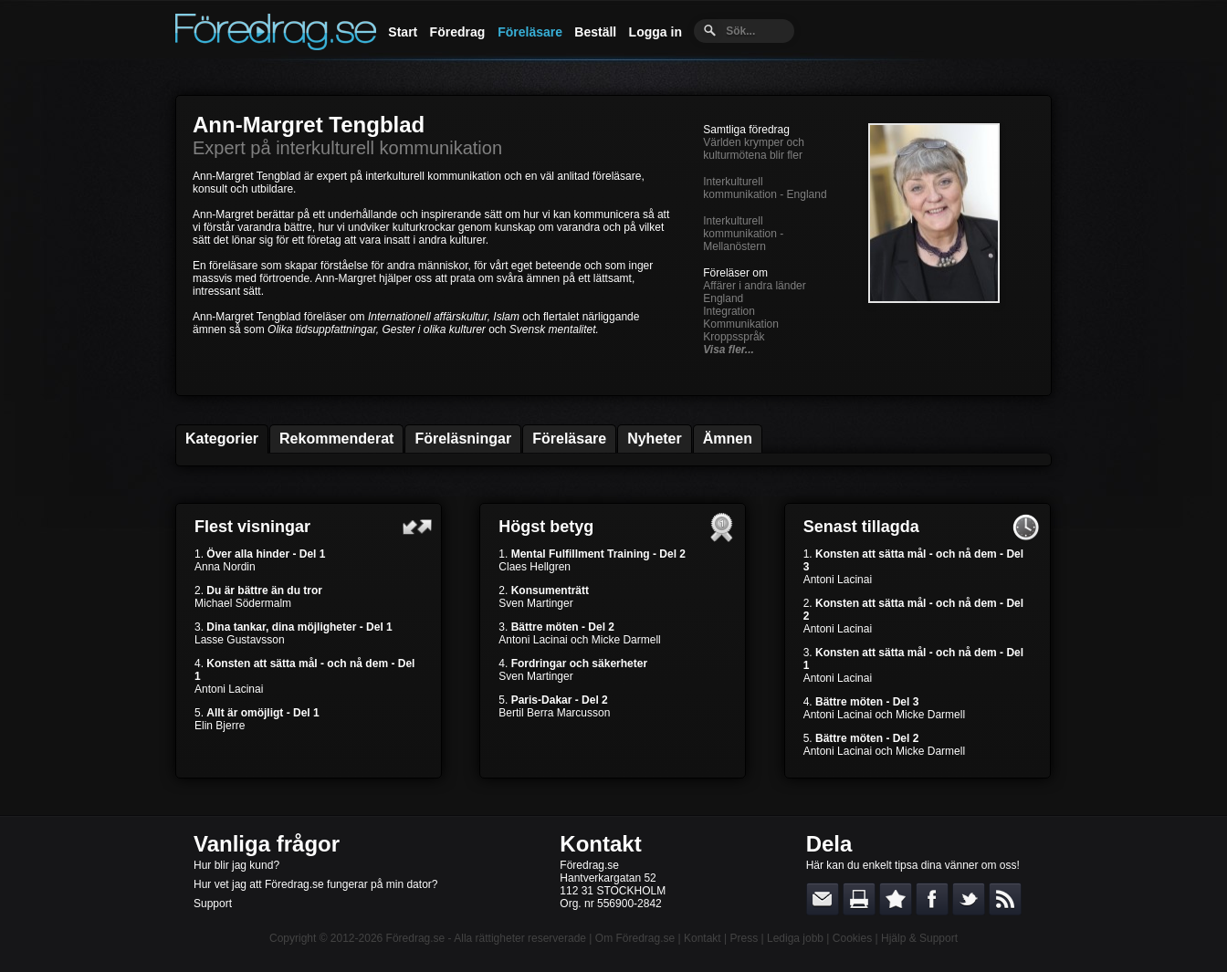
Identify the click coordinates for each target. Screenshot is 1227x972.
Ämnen (727, 438)
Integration (729, 311)
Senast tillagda (861, 526)
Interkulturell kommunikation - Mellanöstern (743, 233)
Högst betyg (545, 526)
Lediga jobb (795, 938)
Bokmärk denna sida (895, 899)
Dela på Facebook (932, 899)
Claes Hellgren (534, 566)
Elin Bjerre (219, 725)
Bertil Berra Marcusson (554, 712)
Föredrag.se (416, 938)
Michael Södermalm (242, 603)
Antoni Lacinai (228, 689)
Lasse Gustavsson (239, 639)
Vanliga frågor (267, 843)
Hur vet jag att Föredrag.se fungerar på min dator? (315, 884)
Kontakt (600, 843)
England (723, 298)
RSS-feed (1005, 899)
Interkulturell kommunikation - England (764, 188)
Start (402, 32)
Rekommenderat (336, 438)
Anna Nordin (225, 566)
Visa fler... (728, 349)
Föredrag (458, 32)
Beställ (595, 32)
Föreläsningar (462, 438)
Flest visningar (252, 526)
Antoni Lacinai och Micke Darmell (579, 639)
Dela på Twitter (968, 899)
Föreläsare (530, 32)
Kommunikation (741, 324)
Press (743, 938)
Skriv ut (859, 899)
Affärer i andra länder (754, 285)
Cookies (852, 938)
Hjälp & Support (919, 938)
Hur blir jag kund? (236, 865)
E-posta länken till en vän (822, 899)
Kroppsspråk (733, 336)
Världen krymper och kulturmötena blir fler (753, 149)
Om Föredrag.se (635, 938)
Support (213, 903)
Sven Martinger (535, 603)
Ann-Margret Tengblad (309, 124)
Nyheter (654, 438)
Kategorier (221, 438)
